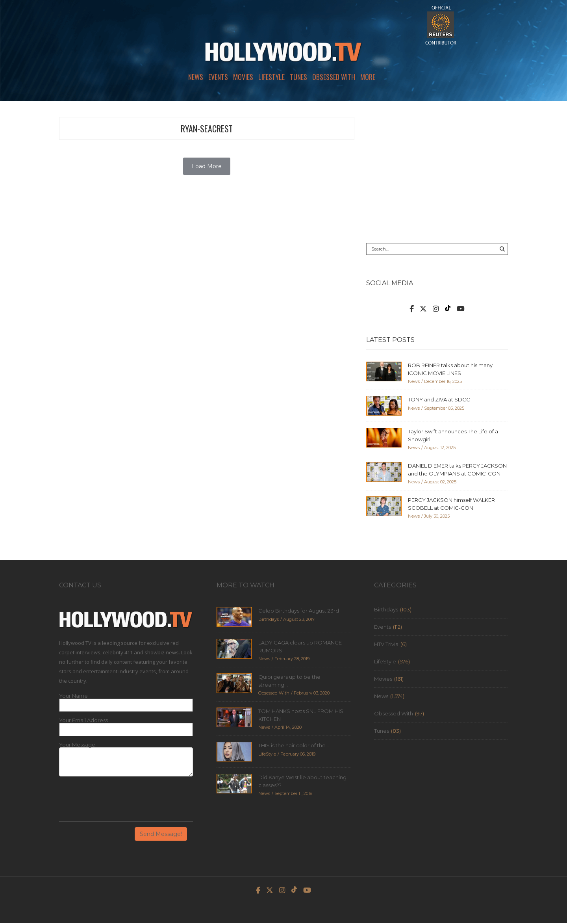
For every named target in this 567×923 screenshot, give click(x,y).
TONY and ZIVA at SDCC (439, 399)
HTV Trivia (386, 644)
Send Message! (161, 834)
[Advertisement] (437, 172)
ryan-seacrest (207, 128)
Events (218, 77)
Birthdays (386, 609)
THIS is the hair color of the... (293, 745)
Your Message (77, 744)
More (367, 77)
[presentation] (119, 801)
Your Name (73, 695)
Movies (243, 77)
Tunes (298, 77)
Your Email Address (83, 720)
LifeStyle (271, 77)
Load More (207, 166)
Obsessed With (333, 77)
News (195, 77)
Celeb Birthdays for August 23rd (298, 610)
